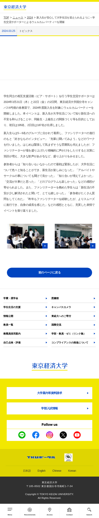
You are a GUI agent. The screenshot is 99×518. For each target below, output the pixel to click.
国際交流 (56, 324)
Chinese (56, 470)
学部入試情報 (49, 408)
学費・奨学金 (10, 298)
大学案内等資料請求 (49, 393)
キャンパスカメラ (61, 307)
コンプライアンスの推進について (69, 342)
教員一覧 (8, 324)
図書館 (55, 298)
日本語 (27, 470)
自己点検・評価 (12, 342)
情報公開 (8, 316)
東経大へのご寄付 (61, 316)
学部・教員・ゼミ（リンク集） (68, 333)
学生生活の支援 (12, 307)
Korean (72, 470)
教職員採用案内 (12, 333)
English (41, 470)
